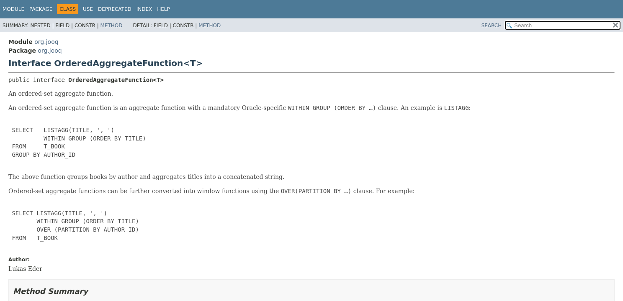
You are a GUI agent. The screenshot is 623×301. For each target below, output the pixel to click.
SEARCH (491, 25)
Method (111, 25)
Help (163, 9)
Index (144, 9)
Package (40, 9)
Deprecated (114, 9)
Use (88, 9)
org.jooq (46, 41)
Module (13, 9)
